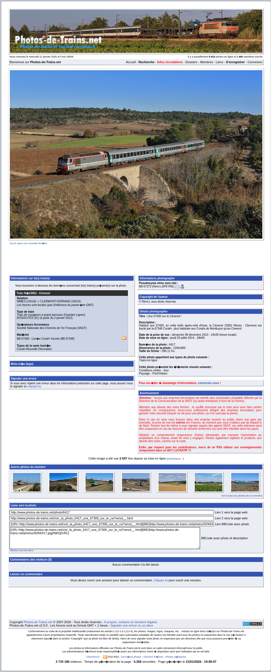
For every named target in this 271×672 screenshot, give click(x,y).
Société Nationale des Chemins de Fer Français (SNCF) (52, 328)
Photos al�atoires (176, 656)
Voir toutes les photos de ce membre (241, 495)
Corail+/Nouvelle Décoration (34, 349)
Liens (219, 62)
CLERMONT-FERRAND (55, 301)
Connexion (254, 62)
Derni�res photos (131, 656)
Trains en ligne (148, 360)
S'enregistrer (235, 62)
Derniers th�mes (153, 656)
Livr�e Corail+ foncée (45, 338)
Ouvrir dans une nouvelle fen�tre (28, 243)
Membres (206, 62)
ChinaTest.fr (93, 656)
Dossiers (191, 62)
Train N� (27, 293)
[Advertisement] (136, 258)
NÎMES (21, 301)
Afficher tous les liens (21, 550)
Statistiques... (175, 458)
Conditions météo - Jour (154, 370)
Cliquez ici (161, 580)
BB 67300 (23, 338)
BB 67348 (67, 338)
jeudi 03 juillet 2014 (182, 337)
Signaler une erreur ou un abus (132, 625)
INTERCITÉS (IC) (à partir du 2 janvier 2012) (45, 317)
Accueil (131, 62)
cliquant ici (34, 386)
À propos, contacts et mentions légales (130, 622)
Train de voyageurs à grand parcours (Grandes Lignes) (51, 314)
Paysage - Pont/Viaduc (153, 373)
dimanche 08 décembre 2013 (190, 334)
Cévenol (44, 293)
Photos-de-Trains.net (38, 622)
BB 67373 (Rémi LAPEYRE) (156, 286)
